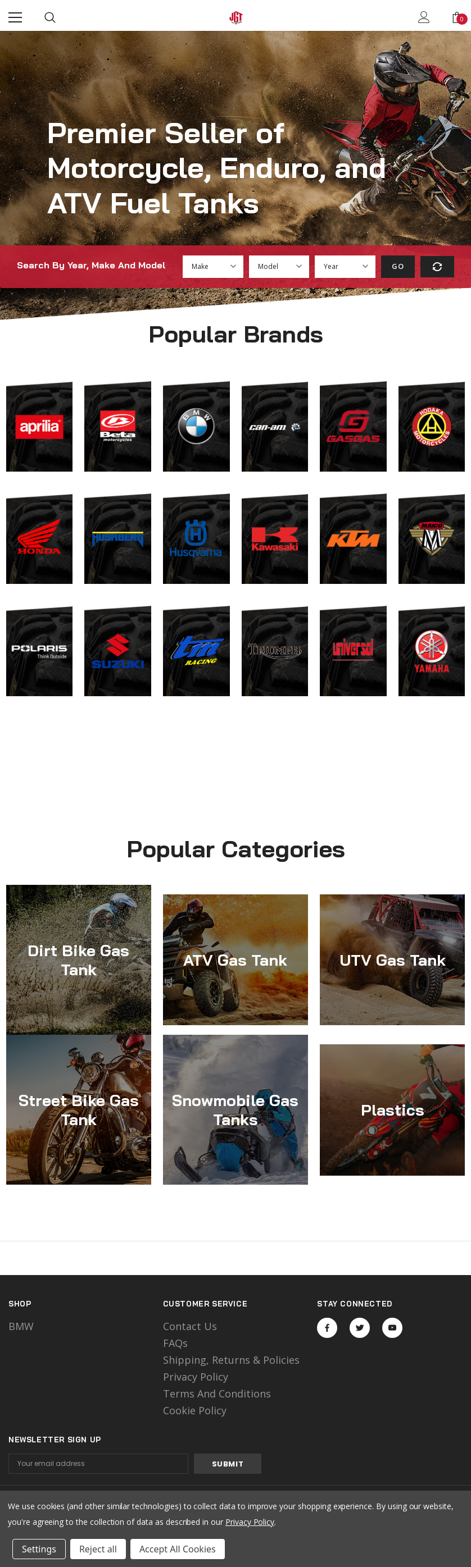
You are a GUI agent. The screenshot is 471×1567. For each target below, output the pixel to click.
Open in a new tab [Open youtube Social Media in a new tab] (392, 1328)
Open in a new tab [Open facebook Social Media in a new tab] (327, 1328)
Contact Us (190, 1326)
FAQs (175, 1343)
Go (398, 266)
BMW (21, 1326)
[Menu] (15, 17)
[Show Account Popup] (424, 17)
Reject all (98, 1549)
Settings (39, 1549)
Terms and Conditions (217, 1393)
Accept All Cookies (177, 1549)
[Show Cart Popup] (457, 17)
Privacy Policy (195, 1376)
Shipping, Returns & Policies (231, 1359)
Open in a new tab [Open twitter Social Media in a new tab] (360, 1328)
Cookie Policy (195, 1410)
